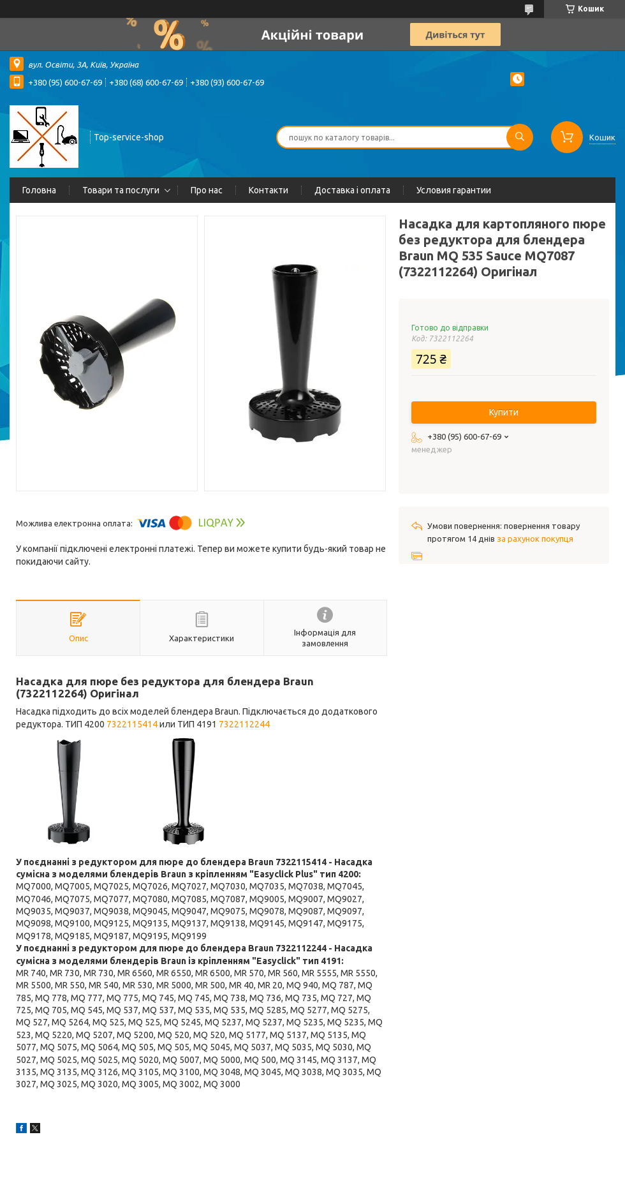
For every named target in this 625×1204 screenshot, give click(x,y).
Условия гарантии (453, 190)
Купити (503, 412)
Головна (39, 190)
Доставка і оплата (352, 190)
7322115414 (132, 724)
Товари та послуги (120, 190)
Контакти (268, 190)
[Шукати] (519, 137)
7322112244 (244, 724)
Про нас (207, 190)
